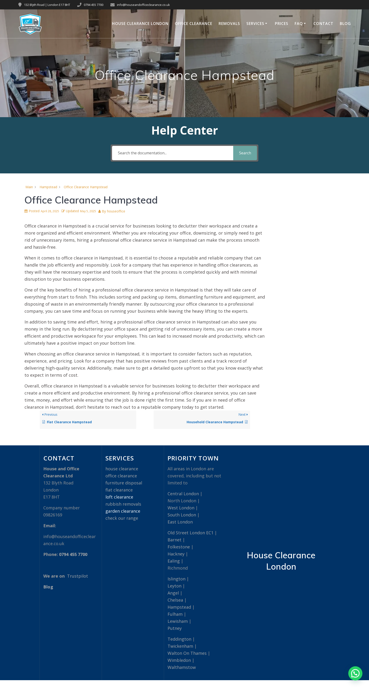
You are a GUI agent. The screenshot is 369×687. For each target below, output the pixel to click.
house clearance (121, 468)
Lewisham (178, 621)
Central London (183, 493)
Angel (173, 593)
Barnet (174, 540)
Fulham (175, 614)
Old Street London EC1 (190, 532)
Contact (323, 23)
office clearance (121, 476)
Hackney (176, 554)
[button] (355, 673)
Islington (176, 579)
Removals (229, 23)
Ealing (174, 561)
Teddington (179, 639)
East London (180, 522)
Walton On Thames (187, 653)
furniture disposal (123, 483)
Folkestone (179, 547)
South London (182, 515)
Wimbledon (179, 660)
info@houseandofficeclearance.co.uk (143, 5)
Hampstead (179, 607)
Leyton (174, 586)
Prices (281, 23)
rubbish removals (123, 504)
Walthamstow (182, 667)
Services (255, 23)
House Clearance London (140, 23)
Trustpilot (77, 576)
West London (181, 508)
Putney (175, 628)
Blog (345, 23)
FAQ (299, 23)
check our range (121, 518)
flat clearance (119, 490)
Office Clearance (193, 23)
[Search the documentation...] (172, 153)
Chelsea (175, 600)
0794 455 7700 (93, 5)
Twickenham (180, 646)
